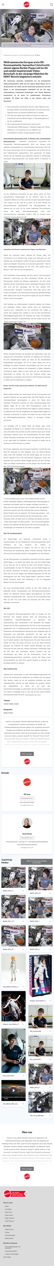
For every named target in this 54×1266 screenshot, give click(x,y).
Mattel (10, 713)
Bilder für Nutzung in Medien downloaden (37, 862)
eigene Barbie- (11, 150)
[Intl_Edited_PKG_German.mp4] (13, 1090)
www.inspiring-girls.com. (33, 695)
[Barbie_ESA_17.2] (13, 906)
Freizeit (6, 704)
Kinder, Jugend (14, 704)
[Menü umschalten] (3, 4)
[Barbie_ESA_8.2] (40, 878)
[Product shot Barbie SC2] (13, 1006)
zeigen (18, 499)
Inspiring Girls (9, 310)
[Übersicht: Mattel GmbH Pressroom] (26, 4)
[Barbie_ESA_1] (40, 907)
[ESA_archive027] (40, 1046)
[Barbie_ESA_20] (13, 935)
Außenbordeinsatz (10, 214)
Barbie (6, 713)
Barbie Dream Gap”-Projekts (13, 321)
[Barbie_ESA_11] (13, 877)
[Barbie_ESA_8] (40, 1074)
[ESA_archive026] (40, 1016)
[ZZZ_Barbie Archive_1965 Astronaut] (13, 969)
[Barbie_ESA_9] (40, 935)
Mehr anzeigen (27, 754)
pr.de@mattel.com (27, 805)
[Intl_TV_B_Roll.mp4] (40, 1102)
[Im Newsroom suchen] (51, 4)
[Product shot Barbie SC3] (40, 976)
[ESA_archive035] (13, 1051)
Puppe (18, 150)
